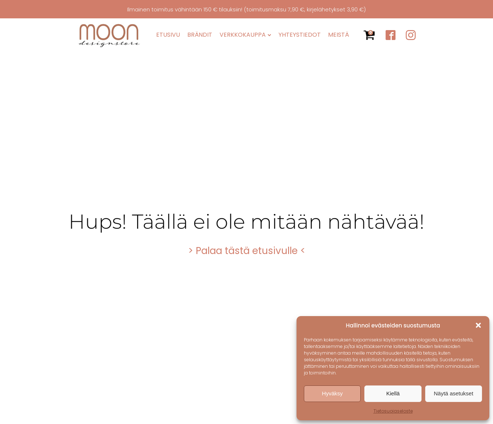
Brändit (199, 35)
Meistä (338, 35)
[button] (478, 325)
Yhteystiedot (300, 35)
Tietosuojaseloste (393, 411)
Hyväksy (332, 393)
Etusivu (168, 35)
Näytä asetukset (454, 393)
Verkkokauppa (245, 35)
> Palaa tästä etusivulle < (246, 250)
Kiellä (393, 393)
